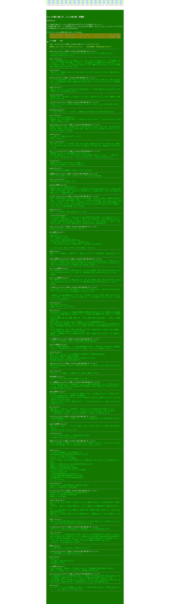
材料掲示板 (51, 32)
